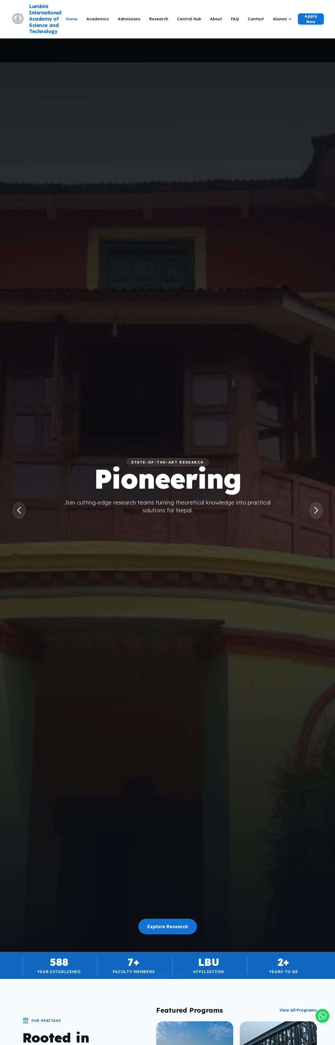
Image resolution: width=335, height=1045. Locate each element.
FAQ (235, 18)
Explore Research (167, 926)
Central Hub (189, 18)
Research (158, 18)
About (216, 18)
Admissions (129, 18)
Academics (97, 18)
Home (72, 18)
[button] (19, 510)
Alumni (282, 18)
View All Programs (298, 1010)
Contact (256, 18)
